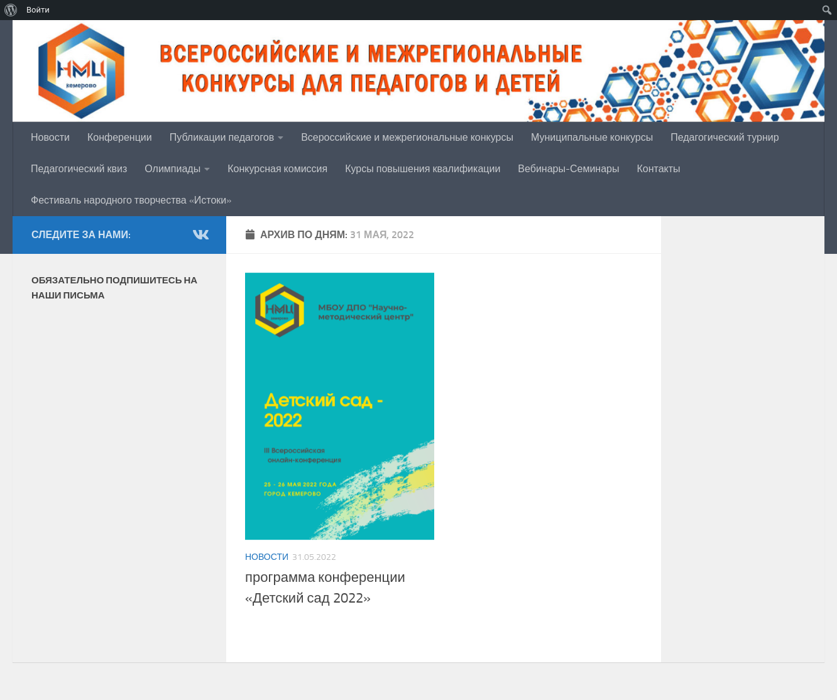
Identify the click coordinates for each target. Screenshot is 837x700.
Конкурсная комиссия (277, 169)
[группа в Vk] (199, 234)
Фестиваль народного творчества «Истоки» (131, 200)
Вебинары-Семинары (568, 169)
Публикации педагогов (222, 137)
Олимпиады (172, 169)
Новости (50, 137)
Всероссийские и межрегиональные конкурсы (407, 137)
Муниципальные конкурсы (592, 137)
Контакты (658, 169)
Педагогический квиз (79, 169)
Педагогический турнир (724, 137)
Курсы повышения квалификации (422, 169)
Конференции (119, 137)
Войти (38, 9)
